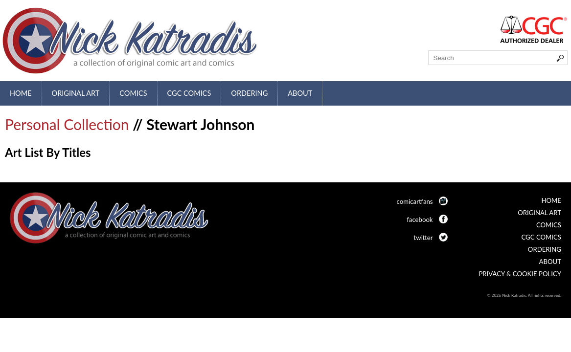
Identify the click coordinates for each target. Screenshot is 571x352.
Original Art (76, 93)
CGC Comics (189, 93)
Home (21, 93)
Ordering (249, 93)
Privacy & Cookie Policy (520, 274)
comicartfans (415, 201)
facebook (420, 219)
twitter (423, 238)
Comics (133, 93)
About (300, 93)
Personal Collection (67, 124)
